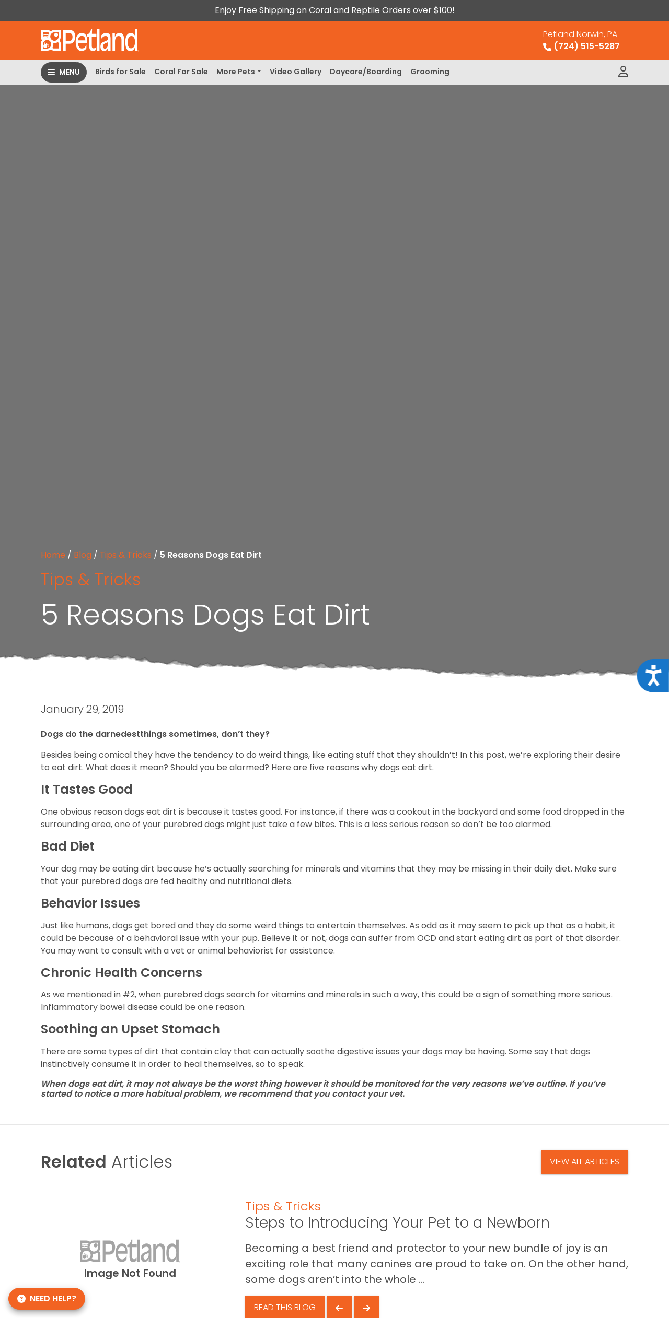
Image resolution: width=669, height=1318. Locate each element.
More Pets (235, 71)
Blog (82, 555)
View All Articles (584, 1162)
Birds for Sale (120, 71)
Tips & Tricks (126, 555)
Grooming (429, 71)
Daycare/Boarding (366, 71)
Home (53, 555)
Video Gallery (295, 71)
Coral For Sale (181, 71)
